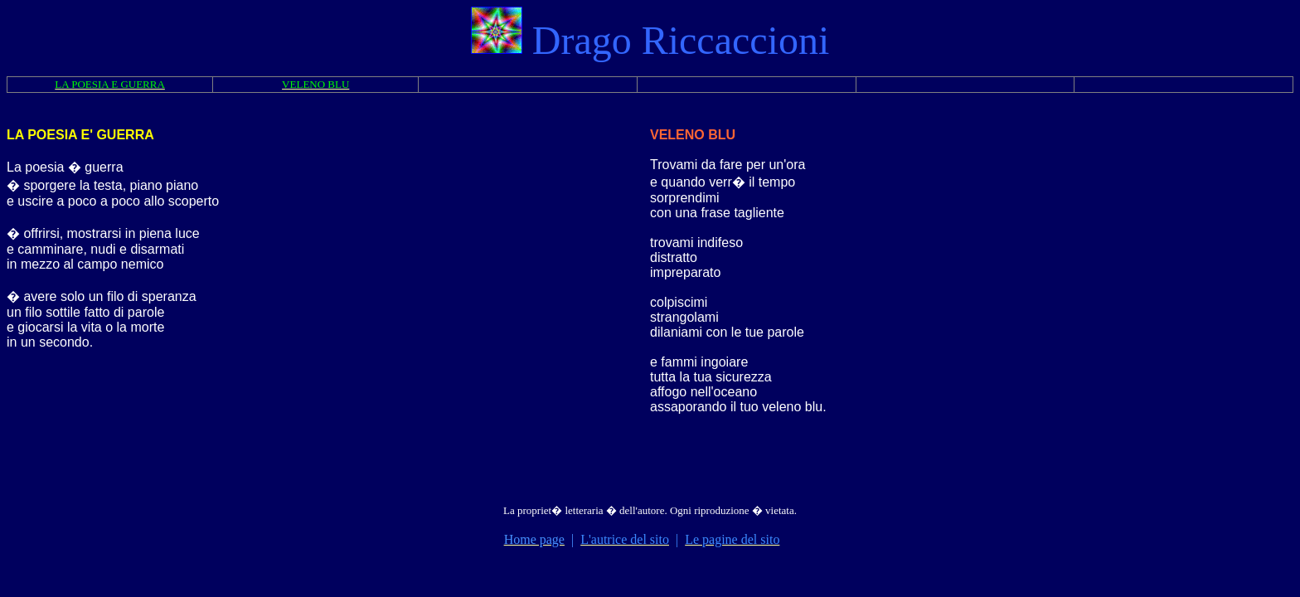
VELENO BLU (692, 135)
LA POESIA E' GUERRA (80, 135)
